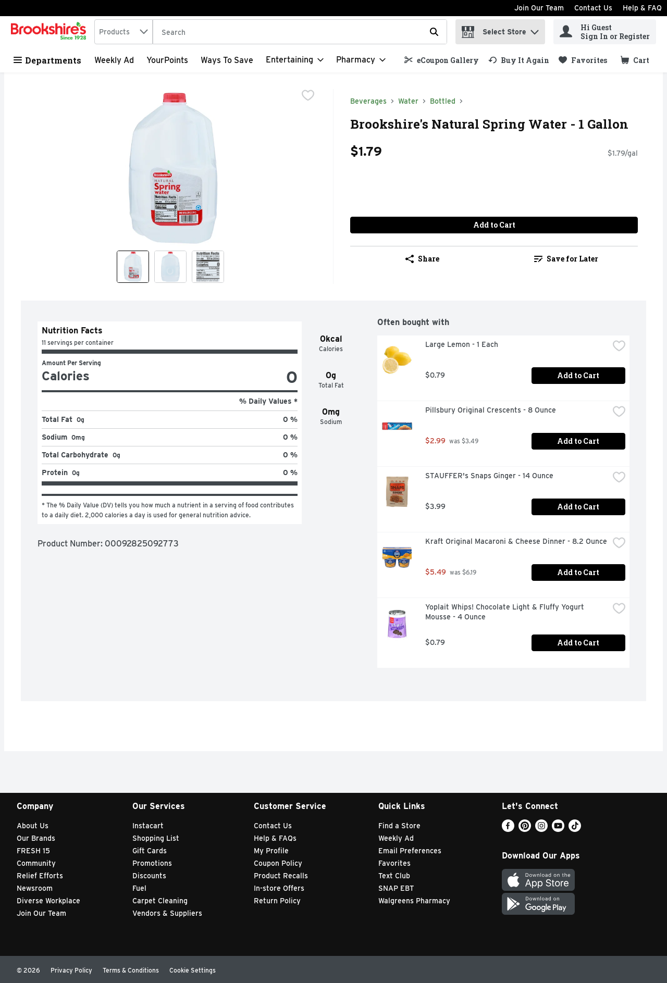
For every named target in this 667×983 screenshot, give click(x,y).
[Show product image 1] (133, 267)
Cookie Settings (192, 970)
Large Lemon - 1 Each (461, 344)
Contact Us (593, 8)
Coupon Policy (278, 863)
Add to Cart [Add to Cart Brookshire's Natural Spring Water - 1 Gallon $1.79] (494, 225)
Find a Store (399, 826)
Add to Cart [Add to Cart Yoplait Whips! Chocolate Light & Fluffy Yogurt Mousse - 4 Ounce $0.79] (578, 643)
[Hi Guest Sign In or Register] (604, 31)
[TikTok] (575, 829)
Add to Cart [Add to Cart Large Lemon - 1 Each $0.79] (578, 375)
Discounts (149, 876)
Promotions (152, 863)
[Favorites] (583, 60)
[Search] (300, 32)
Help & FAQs (275, 838)
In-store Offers (279, 888)
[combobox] (123, 31)
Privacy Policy (71, 970)
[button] (534, 29)
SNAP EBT (396, 888)
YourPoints (167, 60)
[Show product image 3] (208, 267)
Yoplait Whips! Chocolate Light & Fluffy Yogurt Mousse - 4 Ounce (505, 612)
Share (422, 259)
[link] (442, 60)
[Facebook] (508, 829)
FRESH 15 (33, 851)
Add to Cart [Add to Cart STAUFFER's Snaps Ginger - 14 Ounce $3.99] (578, 507)
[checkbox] (308, 96)
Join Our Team (539, 8)
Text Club (394, 876)
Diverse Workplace (48, 901)
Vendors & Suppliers (167, 913)
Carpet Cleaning (160, 901)
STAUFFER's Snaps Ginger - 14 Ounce (489, 475)
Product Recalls (281, 876)
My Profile (271, 851)
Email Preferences (409, 851)
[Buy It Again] (519, 60)
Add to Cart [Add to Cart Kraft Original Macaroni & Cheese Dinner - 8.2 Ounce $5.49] (578, 572)
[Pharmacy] (361, 60)
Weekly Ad (114, 60)
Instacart (148, 826)
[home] (50, 32)
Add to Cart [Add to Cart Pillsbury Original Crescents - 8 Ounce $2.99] (578, 441)
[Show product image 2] (170, 267)
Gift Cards (149, 851)
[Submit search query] (434, 31)
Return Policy (277, 901)
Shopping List (155, 838)
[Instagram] (541, 829)
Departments (47, 60)
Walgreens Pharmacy (414, 901)
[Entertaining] (295, 60)
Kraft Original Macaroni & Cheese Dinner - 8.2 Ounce (516, 541)
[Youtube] (558, 829)
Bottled (442, 101)
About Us (32, 826)
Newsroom (35, 888)
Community (36, 863)
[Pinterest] (524, 829)
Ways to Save (227, 60)
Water (408, 101)
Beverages (368, 101)
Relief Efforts (40, 876)
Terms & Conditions (131, 970)
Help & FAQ (642, 8)
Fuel (139, 888)
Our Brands (36, 838)
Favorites (394, 863)
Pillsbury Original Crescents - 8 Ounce (490, 410)
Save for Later (566, 259)
